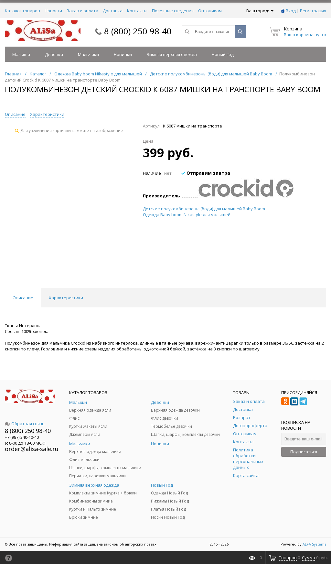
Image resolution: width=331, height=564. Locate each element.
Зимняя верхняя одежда (172, 54)
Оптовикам (210, 11)
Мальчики (88, 54)
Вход (291, 11)
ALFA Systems (314, 544)
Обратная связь (25, 423)
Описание (15, 114)
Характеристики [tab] (66, 298)
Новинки (123, 54)
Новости (53, 11)
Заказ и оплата (82, 11)
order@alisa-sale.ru (32, 449)
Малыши (21, 54)
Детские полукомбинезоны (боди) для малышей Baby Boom (204, 209)
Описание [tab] (23, 298)
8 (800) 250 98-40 (138, 31)
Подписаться (303, 452)
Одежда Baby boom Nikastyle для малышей (186, 214)
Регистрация (313, 11)
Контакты (137, 11)
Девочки (54, 54)
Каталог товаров (22, 11)
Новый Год (223, 54)
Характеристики (47, 114)
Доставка (113, 11)
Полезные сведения (173, 11)
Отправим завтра (205, 173)
